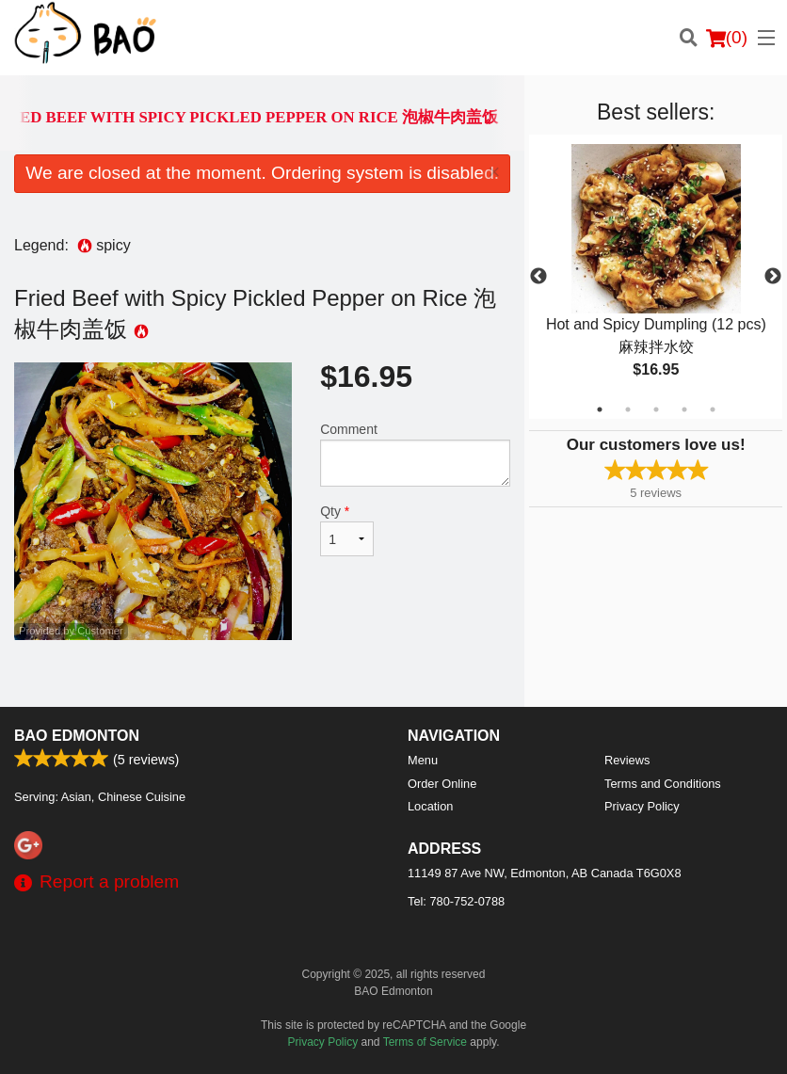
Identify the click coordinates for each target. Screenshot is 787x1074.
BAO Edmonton (76, 736)
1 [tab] (599, 409)
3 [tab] (656, 409)
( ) (726, 38)
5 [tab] (712, 409)
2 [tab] (627, 409)
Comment (415, 454)
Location (430, 806)
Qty (347, 530)
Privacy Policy (642, 806)
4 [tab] (684, 409)
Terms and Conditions (662, 784)
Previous (538, 276)
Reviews (627, 760)
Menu (423, 760)
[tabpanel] (656, 276)
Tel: (456, 901)
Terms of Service (425, 1042)
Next (772, 276)
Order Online (442, 784)
